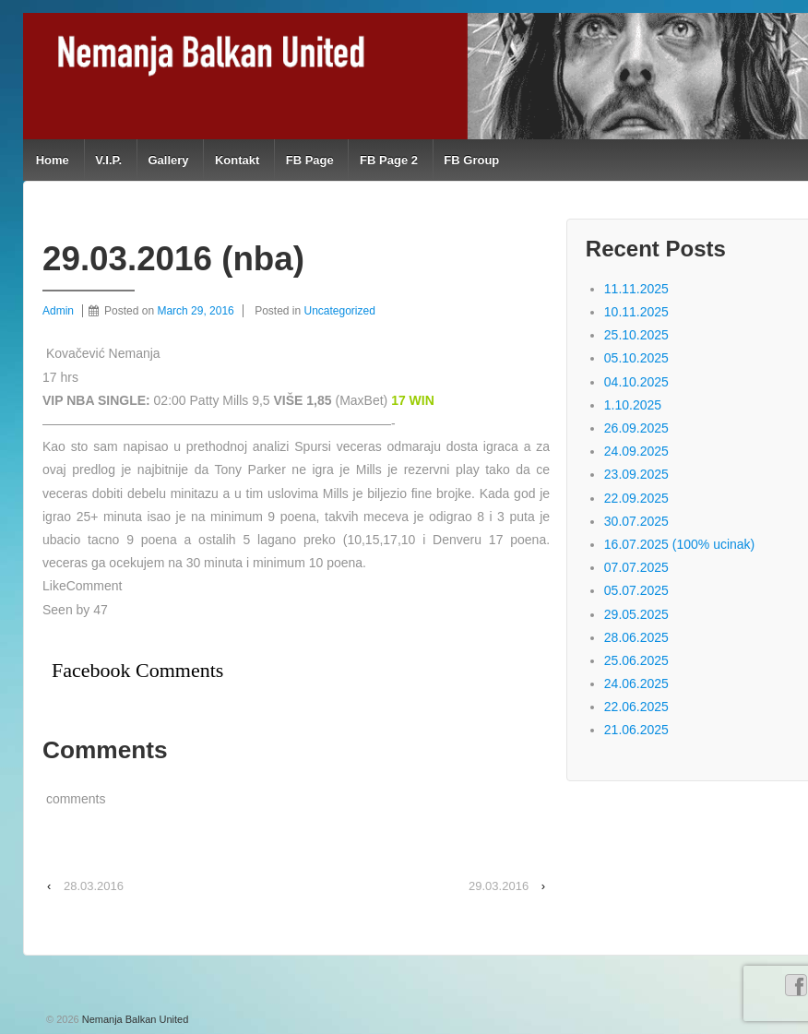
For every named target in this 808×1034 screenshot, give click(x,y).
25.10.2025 (636, 334)
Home (52, 160)
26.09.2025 (636, 428)
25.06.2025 (636, 660)
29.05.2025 (636, 614)
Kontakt (237, 160)
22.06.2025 (636, 706)
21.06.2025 (636, 729)
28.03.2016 (94, 886)
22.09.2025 (636, 498)
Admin (58, 310)
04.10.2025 (636, 381)
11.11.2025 (636, 288)
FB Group (471, 160)
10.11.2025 (636, 311)
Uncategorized (339, 310)
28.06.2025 (636, 637)
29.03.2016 (499, 886)
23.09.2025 (636, 474)
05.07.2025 (636, 590)
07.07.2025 (636, 567)
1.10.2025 (632, 405)
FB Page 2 (389, 160)
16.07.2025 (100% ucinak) (679, 544)
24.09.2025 (636, 451)
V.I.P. (108, 160)
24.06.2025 (636, 683)
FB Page (310, 160)
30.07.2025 (636, 521)
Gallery (168, 160)
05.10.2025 (636, 358)
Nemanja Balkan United (134, 1019)
